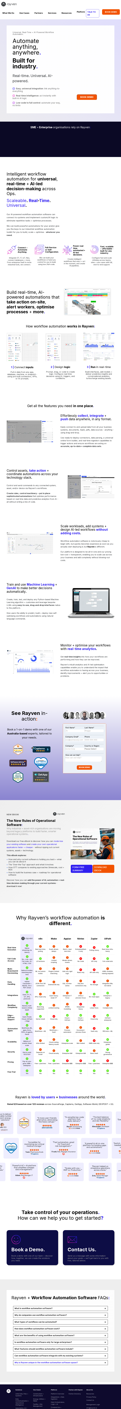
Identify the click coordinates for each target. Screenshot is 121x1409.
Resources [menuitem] (90, 1379)
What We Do (8, 13)
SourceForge (58, 1090)
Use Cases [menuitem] (37, 1375)
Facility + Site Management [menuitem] (37, 1391)
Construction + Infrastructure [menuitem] (38, 1380)
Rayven (91, 532)
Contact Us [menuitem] (90, 1386)
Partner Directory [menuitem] (75, 1379)
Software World (90, 1090)
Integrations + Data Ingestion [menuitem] (57, 1384)
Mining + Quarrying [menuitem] (39, 1398)
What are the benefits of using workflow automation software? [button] (44, 1321)
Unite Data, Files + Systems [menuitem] (21, 1380)
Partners (39, 13)
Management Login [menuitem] (93, 1390)
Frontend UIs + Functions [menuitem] (56, 1394)
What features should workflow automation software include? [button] (44, 1335)
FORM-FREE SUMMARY (78, 854)
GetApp (78, 1090)
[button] (60, 1348)
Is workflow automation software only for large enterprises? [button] (43, 1328)
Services (52, 13)
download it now (14, 872)
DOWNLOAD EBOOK (100, 854)
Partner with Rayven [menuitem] (76, 1375)
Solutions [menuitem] (18, 1375)
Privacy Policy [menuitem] (91, 1383)
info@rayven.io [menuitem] (91, 1393)
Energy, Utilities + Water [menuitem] (39, 1386)
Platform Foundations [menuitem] (58, 1398)
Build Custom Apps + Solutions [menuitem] (22, 1400)
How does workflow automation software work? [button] (37, 1314)
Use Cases (24, 13)
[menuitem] (94, 1388)
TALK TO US (91, 13)
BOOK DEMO (111, 12)
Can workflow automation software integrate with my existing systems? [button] (49, 1341)
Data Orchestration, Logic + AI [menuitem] (58, 1389)
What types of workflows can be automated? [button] (36, 1308)
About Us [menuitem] (89, 1375)
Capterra (69, 1090)
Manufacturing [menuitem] (38, 1395)
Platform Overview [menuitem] (57, 1379)
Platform (81, 12)
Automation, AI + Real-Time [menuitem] (21, 1395)
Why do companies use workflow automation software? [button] (41, 1301)
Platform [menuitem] (54, 1375)
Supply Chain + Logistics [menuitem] (38, 1402)
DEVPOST (103, 1090)
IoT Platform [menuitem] (37, 1407)
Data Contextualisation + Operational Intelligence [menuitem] (22, 1388)
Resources (67, 13)
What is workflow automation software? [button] (33, 1294)
